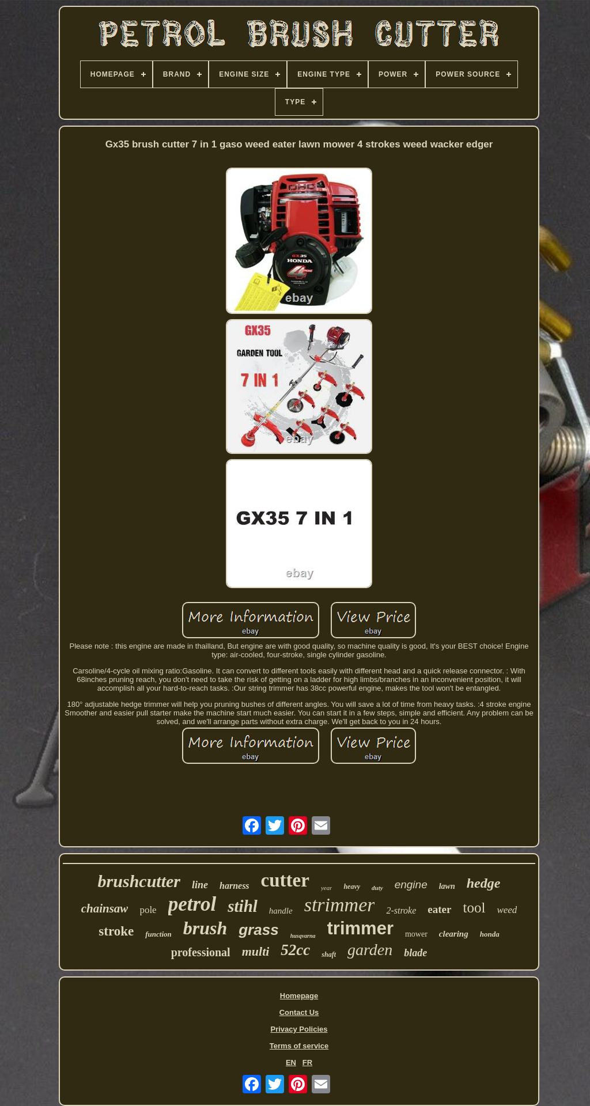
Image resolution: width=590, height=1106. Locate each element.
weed (507, 909)
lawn (447, 886)
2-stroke (401, 910)
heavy (351, 886)
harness (234, 886)
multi (256, 951)
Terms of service (299, 1045)
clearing (453, 933)
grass (258, 929)
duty (377, 887)
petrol (192, 904)
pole (147, 909)
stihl (243, 906)
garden (369, 950)
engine (411, 884)
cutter (285, 880)
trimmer (360, 928)
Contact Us (299, 1012)
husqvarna (303, 936)
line (200, 885)
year (326, 887)
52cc (295, 950)
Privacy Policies (298, 1029)
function (158, 934)
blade (415, 953)
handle (281, 910)
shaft (329, 954)
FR (307, 1062)
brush (205, 928)
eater (439, 909)
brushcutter (139, 881)
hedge (484, 883)
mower (416, 934)
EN (291, 1062)
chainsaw (104, 908)
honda (490, 934)
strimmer (339, 904)
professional (200, 952)
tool (474, 907)
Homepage (299, 995)
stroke (116, 931)
